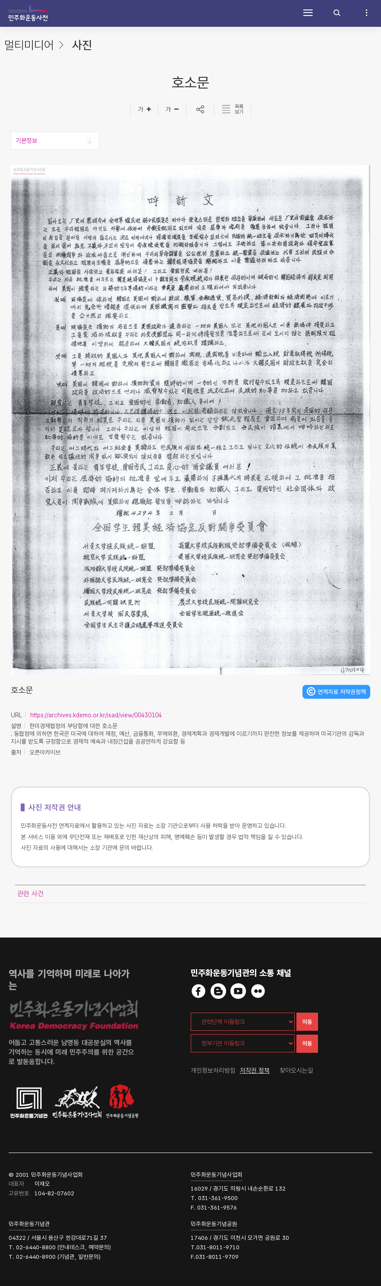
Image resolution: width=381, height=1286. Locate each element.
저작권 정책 (255, 1070)
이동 (307, 1022)
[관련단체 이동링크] (243, 1022)
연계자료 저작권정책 (342, 691)
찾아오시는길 (296, 1070)
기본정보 (26, 140)
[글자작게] (172, 109)
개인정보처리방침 (213, 1070)
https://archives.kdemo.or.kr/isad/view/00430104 (96, 715)
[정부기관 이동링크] (243, 1043)
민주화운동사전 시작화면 (28, 13)
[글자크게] (144, 109)
